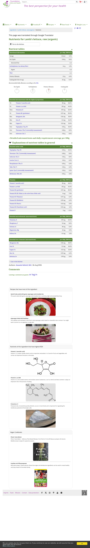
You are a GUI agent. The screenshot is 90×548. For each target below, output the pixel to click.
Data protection (33, 493)
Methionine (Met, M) (16, 174)
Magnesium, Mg (14, 230)
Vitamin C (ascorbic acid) (23, 103)
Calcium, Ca (13, 227)
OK (82, 543)
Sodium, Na (13, 233)
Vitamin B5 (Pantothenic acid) (18, 207)
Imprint (6, 493)
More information (9, 546)
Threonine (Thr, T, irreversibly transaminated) (29, 130)
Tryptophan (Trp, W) (22, 127)
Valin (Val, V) (13, 167)
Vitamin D (12, 210)
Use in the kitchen (16, 262)
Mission (18, 493)
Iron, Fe (18, 120)
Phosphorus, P (14, 223)
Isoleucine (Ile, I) (21, 133)
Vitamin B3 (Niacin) (15, 203)
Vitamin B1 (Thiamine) (16, 197)
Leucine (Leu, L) (14, 160)
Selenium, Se (13, 256)
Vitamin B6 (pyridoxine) (23, 113)
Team (12, 493)
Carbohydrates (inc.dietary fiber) (19, 66)
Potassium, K (19, 110)
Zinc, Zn (12, 253)
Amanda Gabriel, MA (23, 265)
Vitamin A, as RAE (21, 106)
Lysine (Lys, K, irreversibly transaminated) (22, 170)
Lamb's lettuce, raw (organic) (26, 30)
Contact (24, 493)
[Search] (48, 1)
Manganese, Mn (20, 116)
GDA (37, 83)
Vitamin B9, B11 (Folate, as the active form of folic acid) (25, 193)
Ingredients (13, 30)
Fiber (11, 73)
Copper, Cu (19, 123)
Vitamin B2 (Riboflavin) (16, 200)
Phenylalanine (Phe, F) (16, 163)
